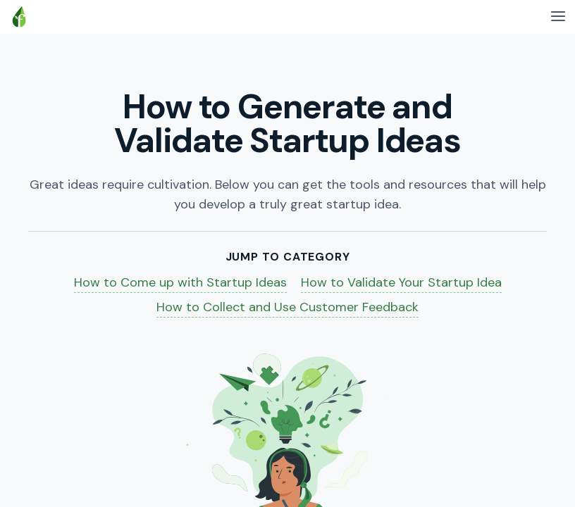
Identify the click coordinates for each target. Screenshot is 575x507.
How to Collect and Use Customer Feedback (287, 307)
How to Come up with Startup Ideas (180, 282)
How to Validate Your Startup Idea (401, 282)
